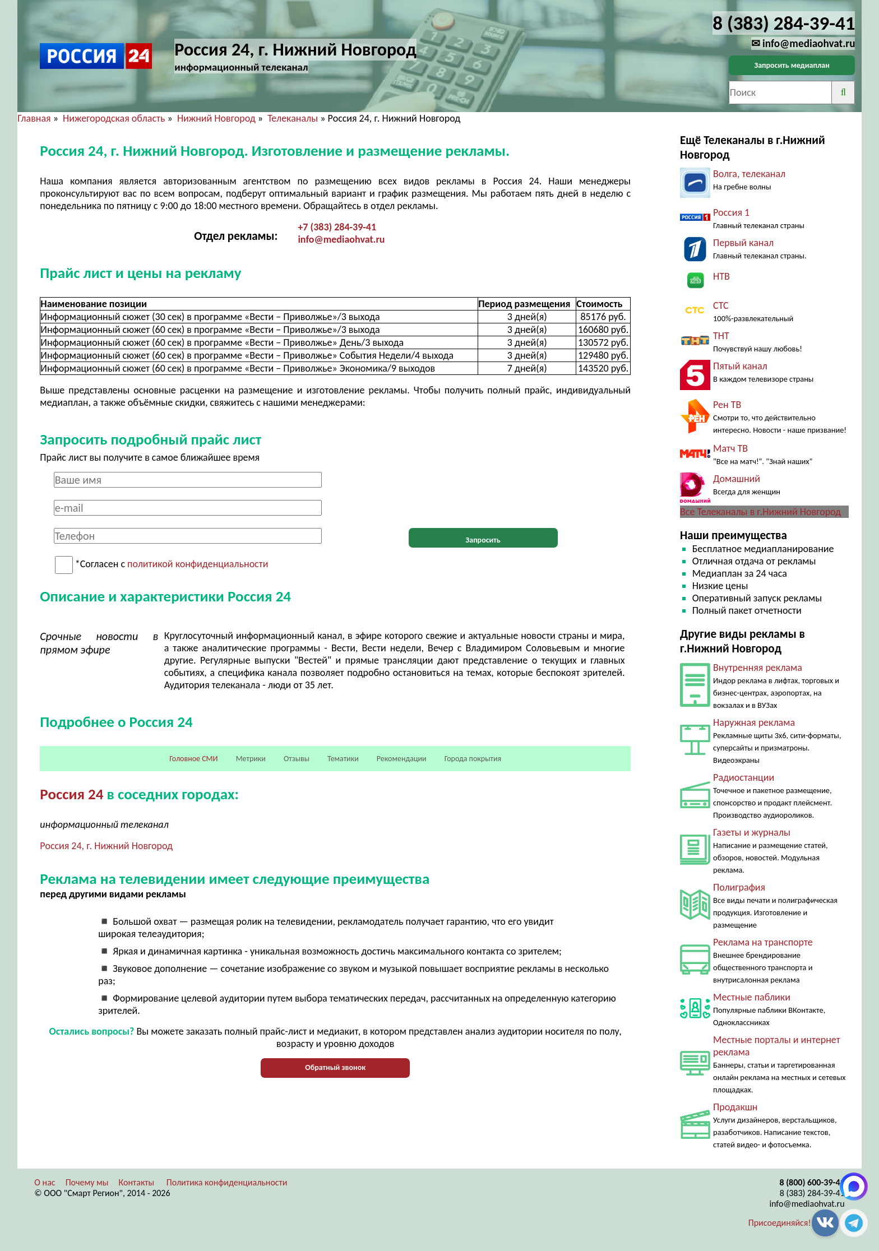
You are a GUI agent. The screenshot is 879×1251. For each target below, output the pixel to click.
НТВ (721, 276)
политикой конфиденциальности (197, 564)
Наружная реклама (754, 722)
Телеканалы (292, 118)
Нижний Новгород (216, 118)
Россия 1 (731, 212)
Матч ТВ (730, 448)
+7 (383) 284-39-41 (337, 227)
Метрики (251, 758)
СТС (720, 305)
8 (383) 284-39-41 (812, 1193)
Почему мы (87, 1182)
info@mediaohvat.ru (341, 239)
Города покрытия (473, 758)
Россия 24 (71, 794)
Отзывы (296, 758)
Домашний (736, 478)
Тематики (343, 758)
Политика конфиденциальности (227, 1182)
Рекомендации (402, 758)
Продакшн (735, 1107)
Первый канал (743, 243)
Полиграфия (739, 887)
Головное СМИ (193, 758)
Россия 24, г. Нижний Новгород (106, 846)
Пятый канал (740, 366)
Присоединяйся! (779, 1222)
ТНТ (721, 336)
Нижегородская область (114, 118)
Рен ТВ (727, 405)
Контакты (137, 1182)
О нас (44, 1182)
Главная (33, 118)
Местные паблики (751, 997)
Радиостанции (743, 777)
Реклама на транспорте (763, 942)
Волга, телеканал (749, 174)
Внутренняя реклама (757, 667)
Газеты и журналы (751, 832)
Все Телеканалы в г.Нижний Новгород (760, 512)
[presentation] (483, 494)
